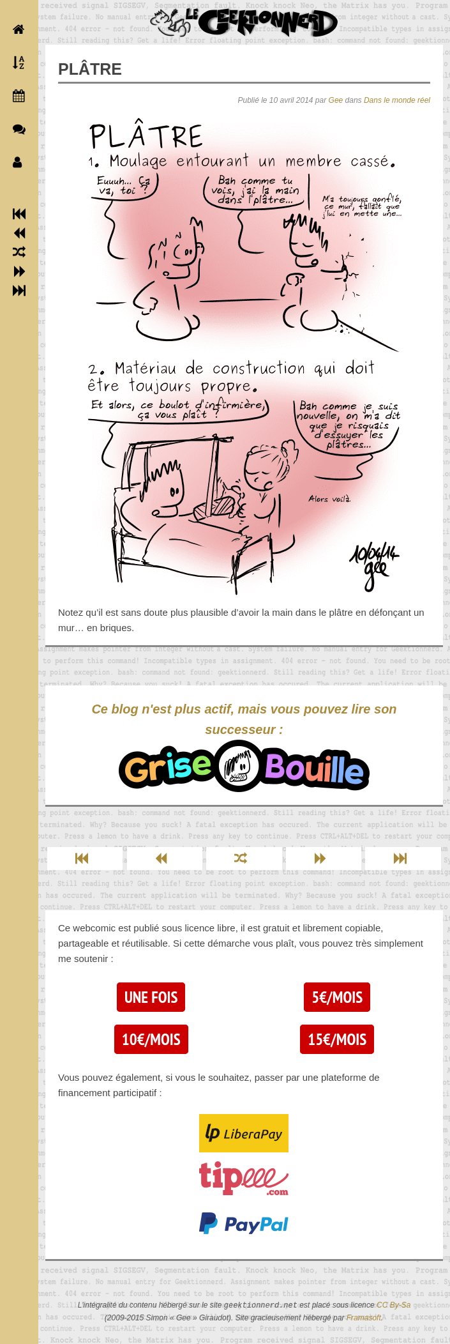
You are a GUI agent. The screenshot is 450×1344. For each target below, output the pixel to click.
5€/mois (337, 997)
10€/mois (151, 1039)
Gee (336, 100)
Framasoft (364, 1317)
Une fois (150, 997)
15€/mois (337, 1039)
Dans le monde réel (397, 100)
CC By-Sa (393, 1305)
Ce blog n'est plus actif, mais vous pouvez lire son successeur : (243, 747)
